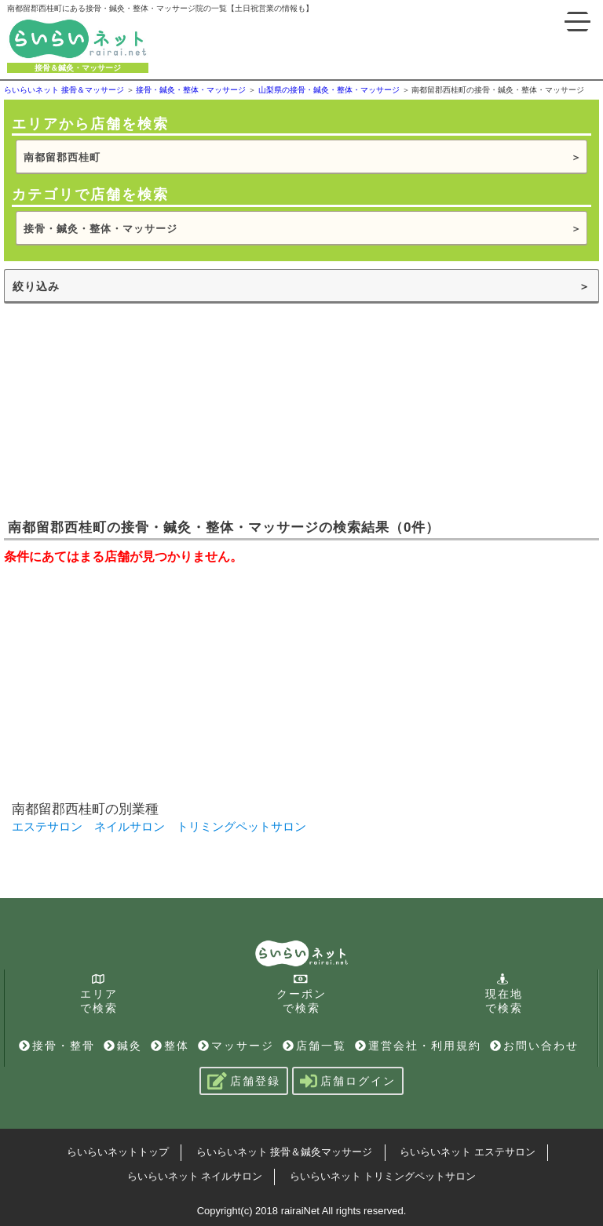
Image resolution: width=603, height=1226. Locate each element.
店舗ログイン (348, 1081)
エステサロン (47, 826)
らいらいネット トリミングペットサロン (383, 1176)
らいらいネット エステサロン (467, 1152)
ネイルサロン (129, 826)
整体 (170, 1045)
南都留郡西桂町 (62, 157)
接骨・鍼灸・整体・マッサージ (100, 229)
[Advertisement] (121, 409)
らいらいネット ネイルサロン (195, 1176)
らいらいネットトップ (118, 1152)
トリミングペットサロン (241, 826)
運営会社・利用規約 (418, 1045)
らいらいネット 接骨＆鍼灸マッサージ (284, 1152)
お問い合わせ (534, 1045)
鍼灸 (123, 1045)
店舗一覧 (314, 1045)
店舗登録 (243, 1081)
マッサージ (236, 1045)
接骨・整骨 (57, 1045)
